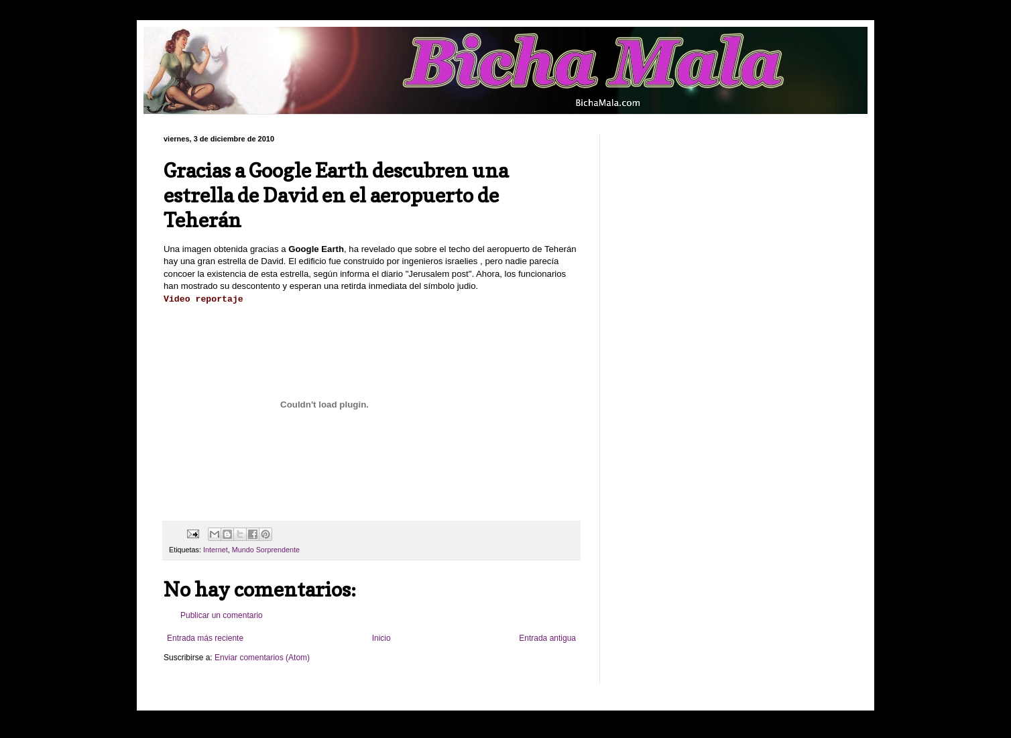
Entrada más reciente (205, 638)
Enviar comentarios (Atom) (262, 657)
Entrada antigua (547, 638)
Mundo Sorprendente (266, 550)
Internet (215, 550)
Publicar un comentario (221, 615)
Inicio (381, 638)
